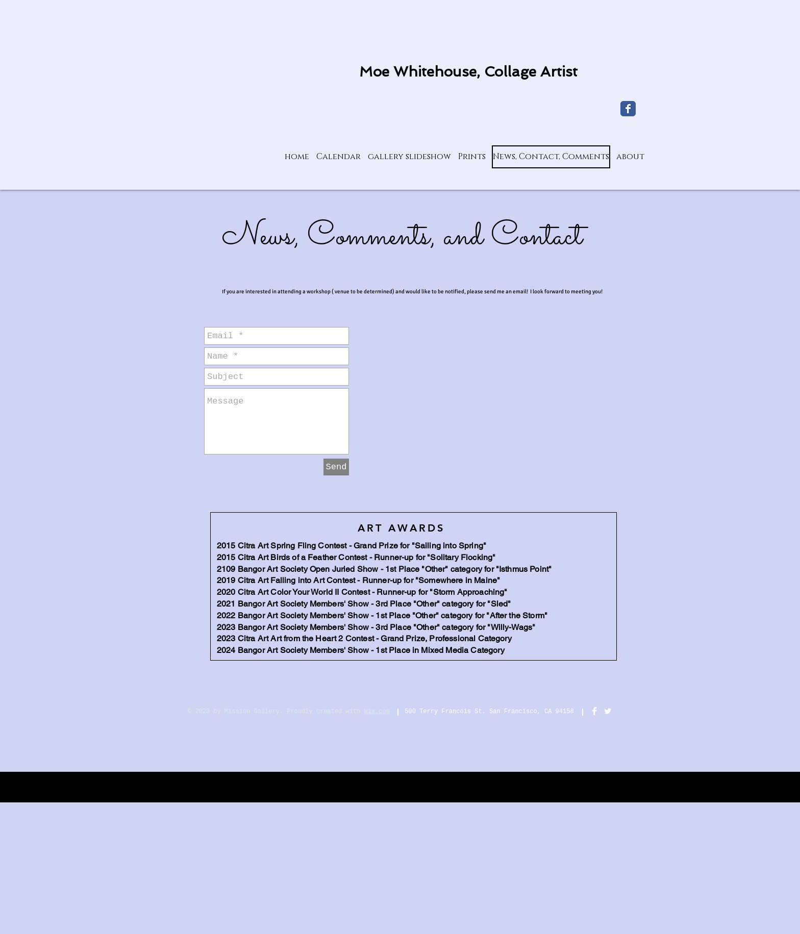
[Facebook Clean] (594, 711)
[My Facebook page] (628, 108)
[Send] (336, 467)
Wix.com (377, 711)
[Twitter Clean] (608, 711)
